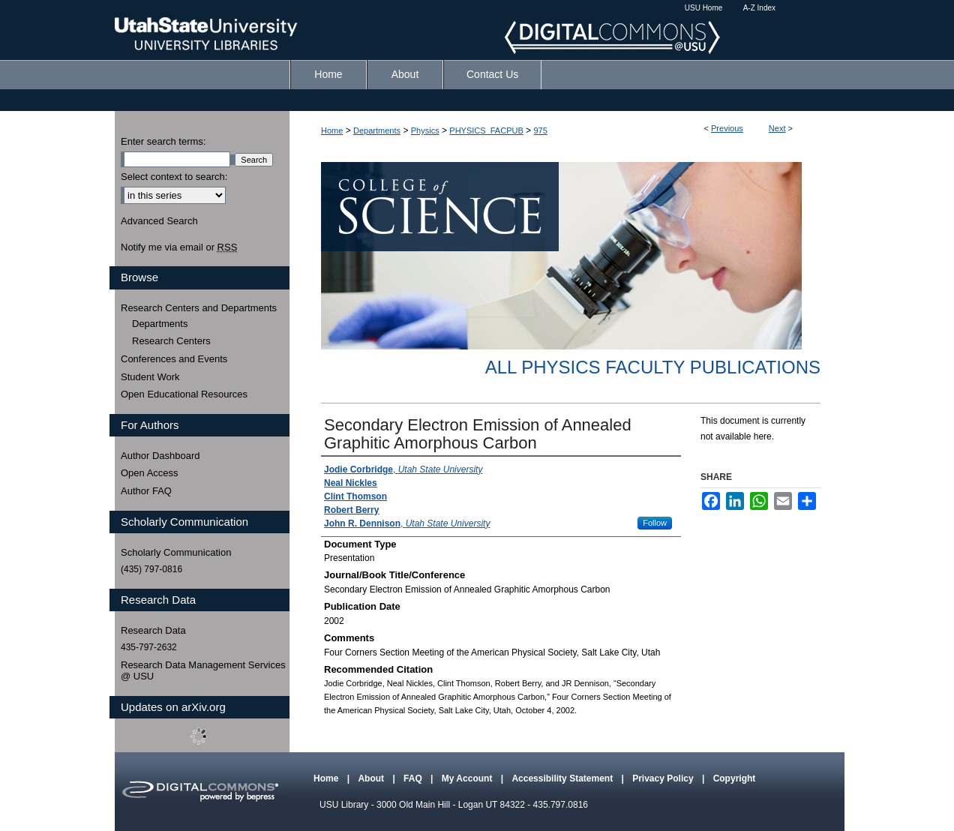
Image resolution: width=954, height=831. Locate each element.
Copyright (734, 778)
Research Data (153, 630)
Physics (425, 130)
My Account (468, 778)
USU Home (704, 8)
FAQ (414, 778)
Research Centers (171, 340)
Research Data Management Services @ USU (203, 670)
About (372, 778)
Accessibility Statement (563, 778)
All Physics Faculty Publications (652, 367)
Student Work (150, 376)
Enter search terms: (163, 141)
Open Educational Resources (184, 394)
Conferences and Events (174, 358)
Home (332, 130)
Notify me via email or (179, 248)
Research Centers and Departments (199, 308)
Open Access (149, 472)
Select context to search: (174, 176)
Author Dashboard (160, 455)
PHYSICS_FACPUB (486, 130)
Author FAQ (146, 490)
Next (777, 128)
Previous (727, 128)
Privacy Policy (664, 778)
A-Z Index (759, 8)
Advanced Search (159, 220)
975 (540, 130)
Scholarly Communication (176, 552)
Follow (655, 522)
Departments (376, 130)
